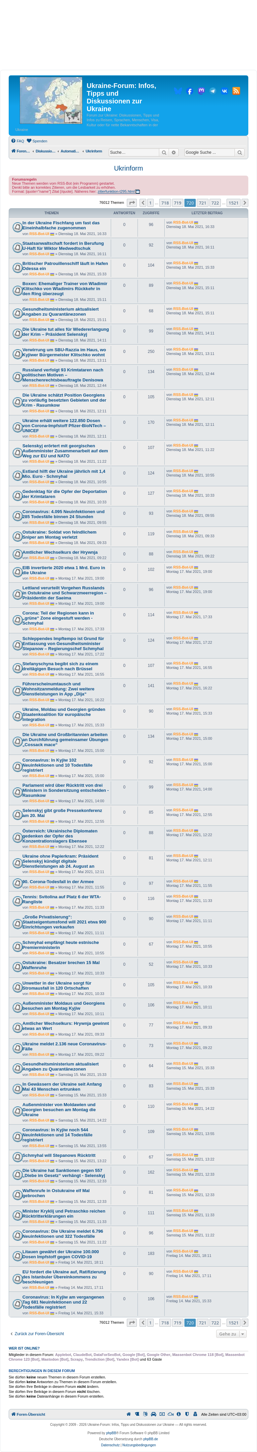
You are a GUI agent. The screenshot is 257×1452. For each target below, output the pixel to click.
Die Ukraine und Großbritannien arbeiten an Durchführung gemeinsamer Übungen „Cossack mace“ (65, 739)
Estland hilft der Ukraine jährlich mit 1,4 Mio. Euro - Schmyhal (63, 474)
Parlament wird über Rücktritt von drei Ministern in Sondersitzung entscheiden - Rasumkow (65, 790)
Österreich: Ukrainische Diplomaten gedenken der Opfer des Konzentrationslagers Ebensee (59, 836)
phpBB (111, 1433)
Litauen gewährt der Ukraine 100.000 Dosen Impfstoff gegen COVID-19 (60, 1254)
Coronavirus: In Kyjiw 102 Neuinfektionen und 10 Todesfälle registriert (57, 765)
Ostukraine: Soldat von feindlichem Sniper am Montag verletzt (59, 535)
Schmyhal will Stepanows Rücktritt (58, 1155)
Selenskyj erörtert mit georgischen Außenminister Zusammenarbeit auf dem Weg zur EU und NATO (65, 450)
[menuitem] (17, 141)
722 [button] (215, 203)
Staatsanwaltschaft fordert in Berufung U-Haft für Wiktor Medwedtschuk (63, 246)
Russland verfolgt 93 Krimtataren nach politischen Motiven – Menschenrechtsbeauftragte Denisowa (62, 374)
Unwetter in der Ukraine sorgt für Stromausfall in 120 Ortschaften (56, 986)
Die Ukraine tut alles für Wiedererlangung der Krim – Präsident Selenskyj (65, 332)
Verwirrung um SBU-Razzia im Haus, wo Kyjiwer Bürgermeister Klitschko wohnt (64, 352)
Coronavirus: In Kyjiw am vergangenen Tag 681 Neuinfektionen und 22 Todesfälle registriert (63, 1302)
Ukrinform (128, 168)
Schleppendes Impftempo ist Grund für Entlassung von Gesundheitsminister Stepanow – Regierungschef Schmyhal (63, 643)
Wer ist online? (24, 1348)
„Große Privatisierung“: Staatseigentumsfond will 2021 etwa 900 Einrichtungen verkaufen (64, 921)
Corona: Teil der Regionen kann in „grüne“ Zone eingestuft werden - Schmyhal (58, 618)
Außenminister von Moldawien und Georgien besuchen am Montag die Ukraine (59, 1109)
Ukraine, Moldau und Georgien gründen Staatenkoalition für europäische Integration (63, 714)
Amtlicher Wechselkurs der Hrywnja (60, 552)
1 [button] (150, 203)
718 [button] (165, 203)
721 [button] (202, 203)
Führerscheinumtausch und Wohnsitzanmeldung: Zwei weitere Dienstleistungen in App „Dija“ (58, 688)
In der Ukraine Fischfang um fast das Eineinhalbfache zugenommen (61, 225)
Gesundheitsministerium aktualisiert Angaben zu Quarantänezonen (60, 312)
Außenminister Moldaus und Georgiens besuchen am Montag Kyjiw (63, 1006)
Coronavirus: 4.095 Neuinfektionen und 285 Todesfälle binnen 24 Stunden (63, 514)
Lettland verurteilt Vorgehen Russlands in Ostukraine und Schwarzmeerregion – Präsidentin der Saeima (64, 592)
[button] (132, 203)
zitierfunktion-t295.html (116, 191)
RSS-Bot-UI (39, 234)
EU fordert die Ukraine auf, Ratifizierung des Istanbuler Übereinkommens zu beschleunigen (64, 1276)
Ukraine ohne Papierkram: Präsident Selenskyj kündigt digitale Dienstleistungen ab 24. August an (60, 861)
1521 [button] (234, 203)
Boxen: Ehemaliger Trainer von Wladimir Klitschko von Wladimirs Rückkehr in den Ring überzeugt (64, 288)
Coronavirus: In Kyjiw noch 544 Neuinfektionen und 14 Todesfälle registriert (57, 1134)
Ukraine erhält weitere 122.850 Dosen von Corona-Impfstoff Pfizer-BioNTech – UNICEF (64, 425)
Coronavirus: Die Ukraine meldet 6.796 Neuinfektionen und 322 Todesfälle (62, 1234)
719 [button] (177, 203)
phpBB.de (150, 1439)
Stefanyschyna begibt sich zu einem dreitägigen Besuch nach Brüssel (60, 666)
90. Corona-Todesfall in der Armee (58, 881)
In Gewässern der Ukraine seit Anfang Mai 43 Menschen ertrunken (62, 1087)
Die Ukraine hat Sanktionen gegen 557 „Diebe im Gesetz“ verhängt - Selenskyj (63, 1173)
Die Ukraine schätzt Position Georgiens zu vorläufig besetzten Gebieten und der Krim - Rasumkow (64, 400)
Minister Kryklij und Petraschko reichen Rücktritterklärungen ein (63, 1214)
